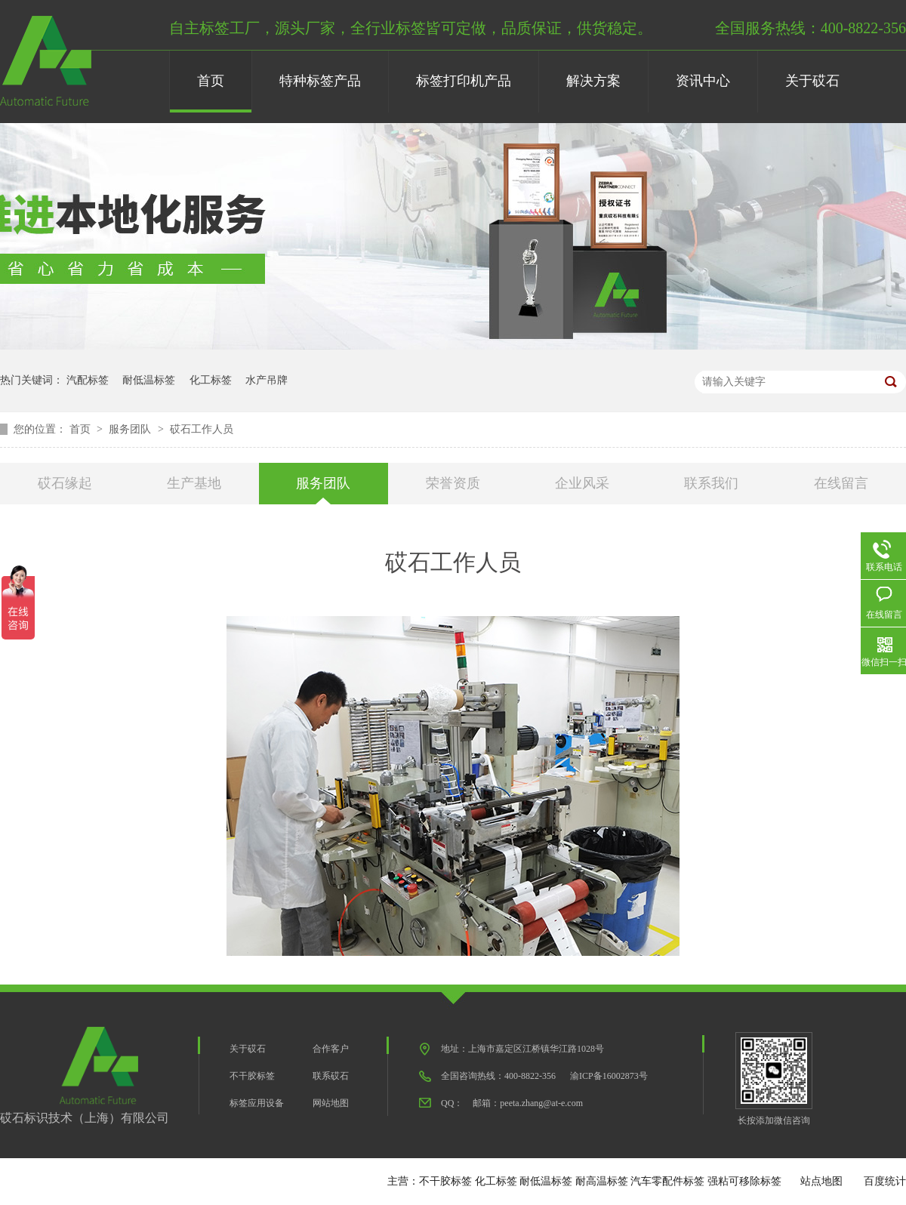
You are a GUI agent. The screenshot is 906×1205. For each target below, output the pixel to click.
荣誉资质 (453, 483)
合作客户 (331, 1048)
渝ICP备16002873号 (609, 1076)
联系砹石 (331, 1076)
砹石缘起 (65, 483)
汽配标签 (87, 380)
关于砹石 (812, 80)
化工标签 (211, 380)
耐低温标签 (148, 380)
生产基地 (194, 483)
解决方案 (593, 80)
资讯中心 (703, 80)
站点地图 (821, 1181)
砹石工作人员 (201, 429)
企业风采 (582, 483)
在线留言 (841, 483)
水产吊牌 (266, 380)
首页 (210, 80)
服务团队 (131, 429)
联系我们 (711, 483)
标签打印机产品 (463, 80)
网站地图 (331, 1103)
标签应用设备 (257, 1103)
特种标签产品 (320, 80)
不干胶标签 (252, 1076)
